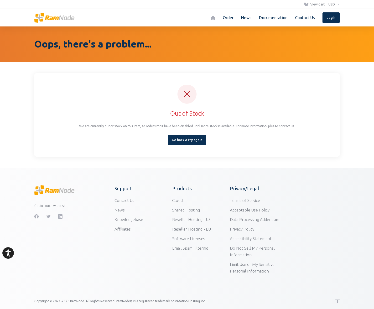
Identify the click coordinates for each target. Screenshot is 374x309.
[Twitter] (48, 216)
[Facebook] (36, 216)
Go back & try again (187, 140)
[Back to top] (337, 301)
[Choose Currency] (333, 4)
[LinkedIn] (60, 216)
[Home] (213, 17)
